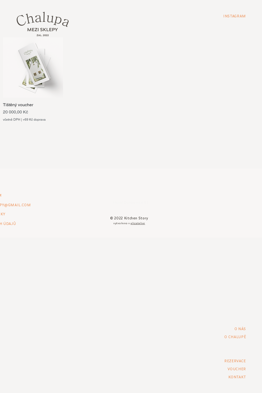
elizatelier (137, 223)
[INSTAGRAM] (227, 16)
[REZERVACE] (227, 361)
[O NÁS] (227, 328)
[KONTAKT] (227, 377)
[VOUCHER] (227, 369)
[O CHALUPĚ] (220, 336)
